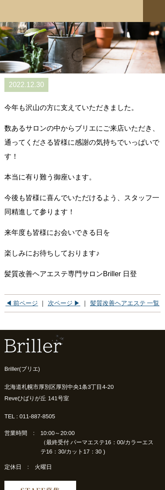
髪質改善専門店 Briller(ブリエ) (33, 11)
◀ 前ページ (22, 303)
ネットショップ (122, 10)
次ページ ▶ (64, 303)
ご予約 (89, 10)
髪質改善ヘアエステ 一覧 (125, 303)
